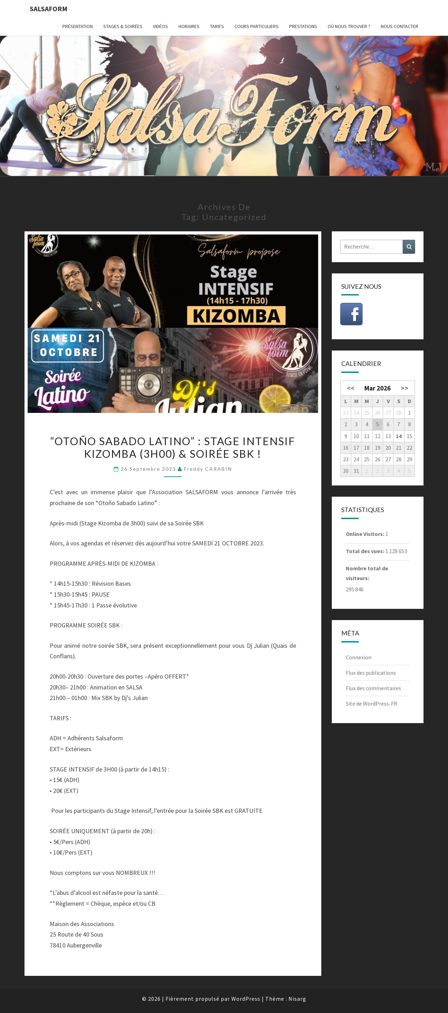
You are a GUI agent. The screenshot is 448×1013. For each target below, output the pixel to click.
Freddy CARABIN (208, 469)
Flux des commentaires (373, 688)
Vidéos (160, 26)
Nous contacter (399, 26)
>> (404, 388)
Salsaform (49, 8)
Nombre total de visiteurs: (367, 573)
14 (398, 436)
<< (351, 388)
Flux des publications (371, 672)
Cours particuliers (256, 26)
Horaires (189, 26)
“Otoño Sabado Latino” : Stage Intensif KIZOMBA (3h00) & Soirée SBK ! (172, 447)
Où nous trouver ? (349, 26)
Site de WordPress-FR (371, 703)
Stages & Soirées (122, 26)
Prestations (303, 26)
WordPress (245, 998)
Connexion (358, 657)
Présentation (77, 26)
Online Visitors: (365, 533)
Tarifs (217, 26)
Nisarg (297, 998)
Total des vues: (365, 551)
